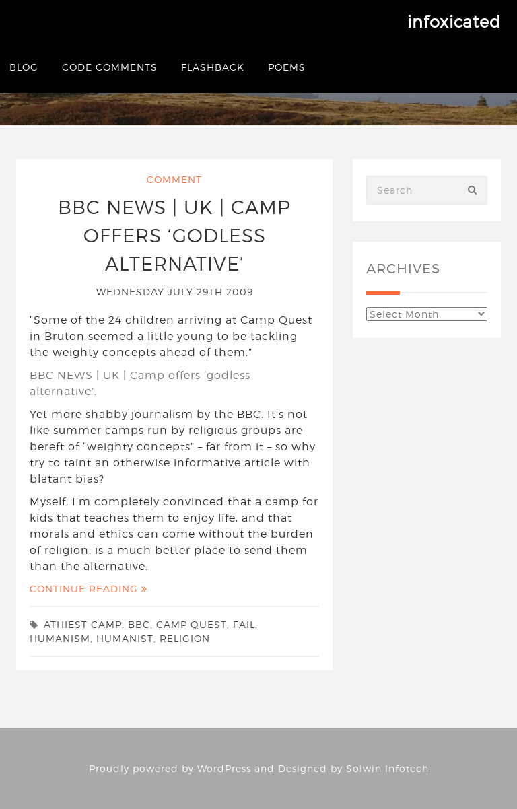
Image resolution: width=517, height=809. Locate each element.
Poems (287, 67)
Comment (174, 179)
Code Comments (110, 67)
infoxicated (454, 22)
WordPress (224, 768)
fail (244, 624)
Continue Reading (88, 588)
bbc (139, 624)
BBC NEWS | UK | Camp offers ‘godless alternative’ (174, 235)
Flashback (212, 67)
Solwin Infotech (387, 768)
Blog (23, 67)
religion (185, 638)
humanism (60, 638)
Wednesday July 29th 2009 (174, 291)
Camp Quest (191, 624)
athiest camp (83, 624)
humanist (124, 638)
